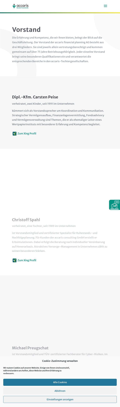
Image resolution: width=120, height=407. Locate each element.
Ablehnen (60, 394)
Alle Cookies (60, 386)
